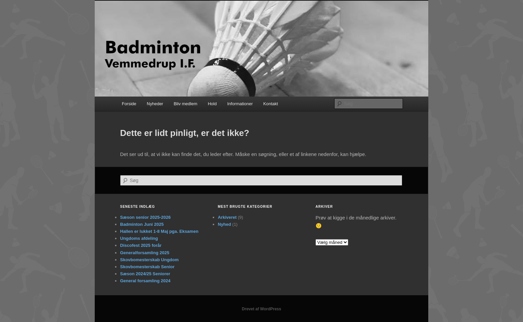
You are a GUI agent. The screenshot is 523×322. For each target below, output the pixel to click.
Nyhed (224, 224)
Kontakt (270, 103)
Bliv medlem (185, 103)
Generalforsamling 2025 (144, 252)
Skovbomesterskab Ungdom (149, 259)
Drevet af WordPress (261, 309)
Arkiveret (227, 217)
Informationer (240, 103)
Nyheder (155, 103)
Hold (212, 103)
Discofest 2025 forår (140, 245)
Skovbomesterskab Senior (147, 266)
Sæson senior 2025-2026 (145, 217)
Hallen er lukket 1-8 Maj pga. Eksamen (159, 231)
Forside (129, 103)
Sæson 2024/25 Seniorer (145, 273)
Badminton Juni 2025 (142, 224)
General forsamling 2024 (145, 280)
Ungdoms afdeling (139, 238)
